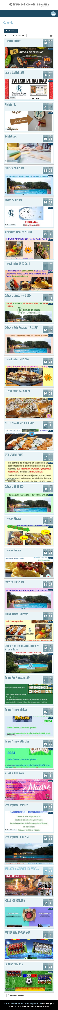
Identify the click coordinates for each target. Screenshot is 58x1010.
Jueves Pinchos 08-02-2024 (17, 264)
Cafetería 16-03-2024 (14, 582)
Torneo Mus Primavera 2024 (17, 678)
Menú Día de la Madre (14, 773)
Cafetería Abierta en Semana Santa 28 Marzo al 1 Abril (22, 647)
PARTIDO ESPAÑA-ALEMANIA (17, 932)
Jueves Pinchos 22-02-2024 (17, 391)
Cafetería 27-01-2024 (14, 168)
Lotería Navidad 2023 (14, 73)
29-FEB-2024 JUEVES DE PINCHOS (19, 423)
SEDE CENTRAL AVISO (14, 455)
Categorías (11, 31)
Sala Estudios (11, 136)
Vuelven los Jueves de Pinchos (18, 232)
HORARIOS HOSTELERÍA (15, 901)
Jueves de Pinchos (13, 41)
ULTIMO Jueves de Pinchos (16, 614)
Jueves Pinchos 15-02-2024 (17, 359)
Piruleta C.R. (10, 105)
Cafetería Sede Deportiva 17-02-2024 (21, 327)
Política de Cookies (40, 1006)
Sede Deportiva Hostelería (16, 805)
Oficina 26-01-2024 (13, 200)
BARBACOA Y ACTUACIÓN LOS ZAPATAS (22, 869)
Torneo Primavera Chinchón (17, 741)
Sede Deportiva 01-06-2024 (17, 837)
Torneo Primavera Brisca (16, 710)
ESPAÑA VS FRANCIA (14, 964)
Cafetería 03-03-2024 (14, 487)
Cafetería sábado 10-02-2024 (18, 296)
